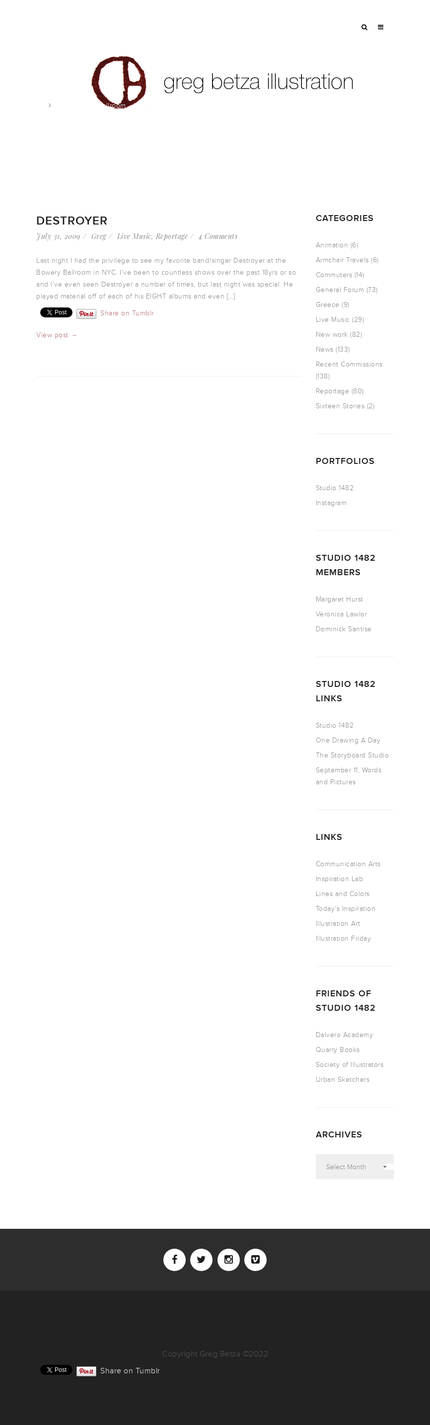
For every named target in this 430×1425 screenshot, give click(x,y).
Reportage (172, 236)
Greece (328, 304)
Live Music (134, 236)
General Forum (340, 290)
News (325, 349)
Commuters (334, 275)
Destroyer (72, 221)
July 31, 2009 (58, 236)
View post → (57, 335)
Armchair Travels (342, 260)
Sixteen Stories (340, 406)
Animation (332, 245)
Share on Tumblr (127, 312)
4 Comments (218, 236)
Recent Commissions (349, 364)
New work (332, 334)
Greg (98, 236)
